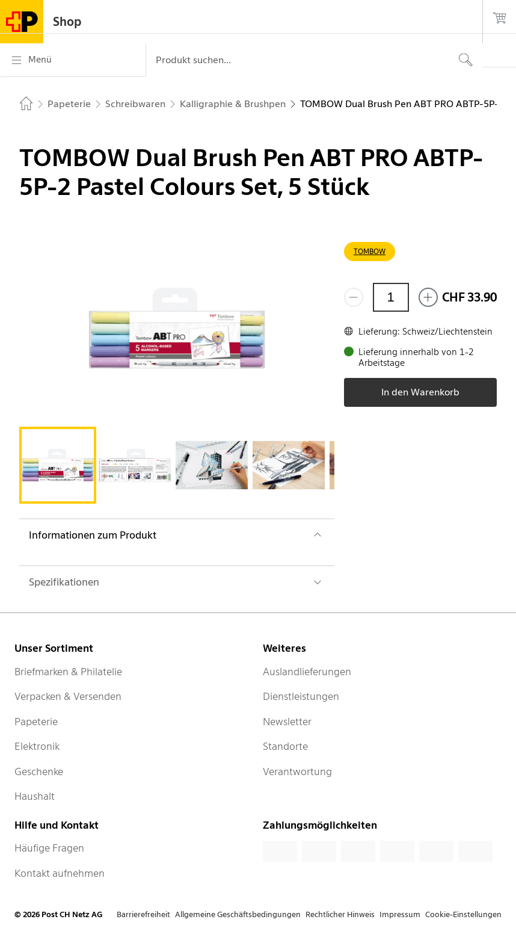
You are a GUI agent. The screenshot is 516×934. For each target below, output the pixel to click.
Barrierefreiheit (143, 914)
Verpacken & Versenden (67, 696)
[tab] (57, 465)
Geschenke (38, 771)
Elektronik (37, 746)
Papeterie (36, 722)
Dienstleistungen (301, 696)
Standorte (285, 746)
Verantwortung (297, 771)
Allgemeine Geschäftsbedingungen (238, 914)
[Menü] (73, 60)
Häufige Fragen (49, 848)
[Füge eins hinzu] (428, 297)
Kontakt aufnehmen (59, 873)
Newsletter (287, 722)
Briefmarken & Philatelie (68, 672)
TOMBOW (369, 251)
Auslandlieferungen (307, 672)
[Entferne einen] (353, 297)
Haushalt (34, 796)
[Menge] (391, 297)
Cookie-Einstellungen (463, 914)
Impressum (399, 914)
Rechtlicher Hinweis (340, 914)
